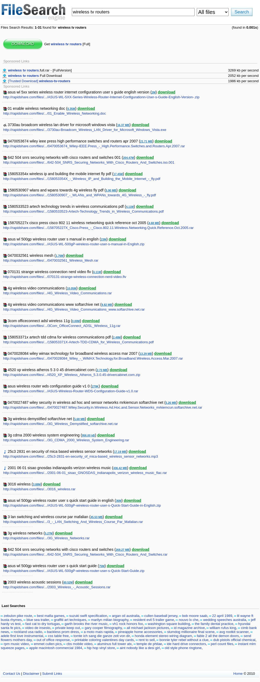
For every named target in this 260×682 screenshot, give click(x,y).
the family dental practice (214, 624)
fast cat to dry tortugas (42, 624)
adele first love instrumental (22, 636)
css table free (58, 636)
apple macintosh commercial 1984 (55, 648)
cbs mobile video (79, 644)
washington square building (169, 624)
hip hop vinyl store (101, 648)
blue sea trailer (38, 620)
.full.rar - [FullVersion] (40, 70)
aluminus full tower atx (114, 644)
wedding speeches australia (224, 620)
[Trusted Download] (39, 81)
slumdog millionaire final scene (190, 632)
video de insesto (37, 628)
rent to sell (147, 640)
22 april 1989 (222, 616)
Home (238, 674)
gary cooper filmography (103, 628)
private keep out (67, 628)
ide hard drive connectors (186, 644)
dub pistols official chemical (234, 640)
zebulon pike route (18, 616)
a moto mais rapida (98, 632)
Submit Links (52, 674)
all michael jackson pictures (148, 628)
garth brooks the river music (86, 624)
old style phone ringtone (183, 648)
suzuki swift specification (88, 616)
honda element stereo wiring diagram (163, 636)
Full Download (35, 76)
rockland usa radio (28, 632)
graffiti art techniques (70, 620)
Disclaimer (31, 674)
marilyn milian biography (109, 620)
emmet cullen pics (48, 644)
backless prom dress (63, 632)
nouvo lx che (188, 620)
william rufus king (223, 628)
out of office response (53, 640)
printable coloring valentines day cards (104, 640)
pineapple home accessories (140, 632)
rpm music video (16, 644)
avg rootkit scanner (233, 632)
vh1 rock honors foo (127, 624)
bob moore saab (194, 616)
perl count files (222, 644)
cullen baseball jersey (160, 616)
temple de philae (149, 644)
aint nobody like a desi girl (140, 648)
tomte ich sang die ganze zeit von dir (101, 636)
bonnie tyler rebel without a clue (184, 640)
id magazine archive (189, 628)
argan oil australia (126, 616)
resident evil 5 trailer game (153, 620)
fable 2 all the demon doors (218, 636)
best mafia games (51, 616)
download (166, 92)
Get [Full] (67, 44)
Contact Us (11, 674)
